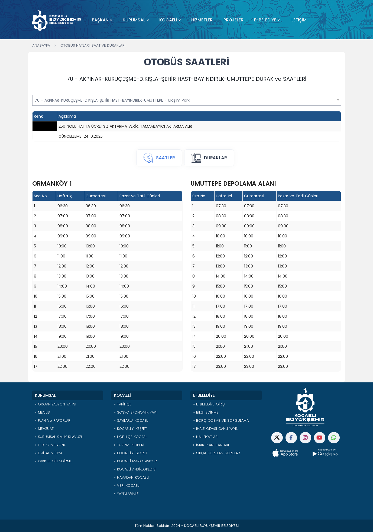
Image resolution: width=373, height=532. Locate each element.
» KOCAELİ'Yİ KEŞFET (130, 428)
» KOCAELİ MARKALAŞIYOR (135, 461)
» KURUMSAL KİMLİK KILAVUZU (59, 436)
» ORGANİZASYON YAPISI (55, 404)
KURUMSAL (134, 20)
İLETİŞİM (298, 20)
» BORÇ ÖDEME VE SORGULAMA (221, 420)
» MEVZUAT (44, 428)
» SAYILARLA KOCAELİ (131, 420)
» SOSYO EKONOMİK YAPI (135, 412)
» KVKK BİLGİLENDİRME (53, 461)
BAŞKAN (100, 20)
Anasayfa (41, 45)
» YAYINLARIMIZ (126, 493)
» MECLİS (42, 412)
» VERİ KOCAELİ (127, 485)
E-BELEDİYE (265, 20)
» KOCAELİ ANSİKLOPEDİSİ (135, 469)
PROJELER (233, 20)
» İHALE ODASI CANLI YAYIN (215, 428)
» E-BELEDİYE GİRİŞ (209, 404)
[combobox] (186, 100)
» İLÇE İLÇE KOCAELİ (131, 436)
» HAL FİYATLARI (205, 436)
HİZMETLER (202, 20)
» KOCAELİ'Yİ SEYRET (131, 453)
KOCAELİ (168, 20)
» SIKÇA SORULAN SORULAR (216, 453)
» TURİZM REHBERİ (129, 444)
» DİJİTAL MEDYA (48, 453)
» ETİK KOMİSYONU (50, 444)
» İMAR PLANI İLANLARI (211, 444)
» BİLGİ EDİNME (205, 412)
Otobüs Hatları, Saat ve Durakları (92, 45)
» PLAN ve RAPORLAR (52, 420)
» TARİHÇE (122, 404)
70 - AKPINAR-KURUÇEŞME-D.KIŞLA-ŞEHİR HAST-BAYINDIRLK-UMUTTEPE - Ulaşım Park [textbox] (112, 100)
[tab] (159, 158)
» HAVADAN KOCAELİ (131, 477)
